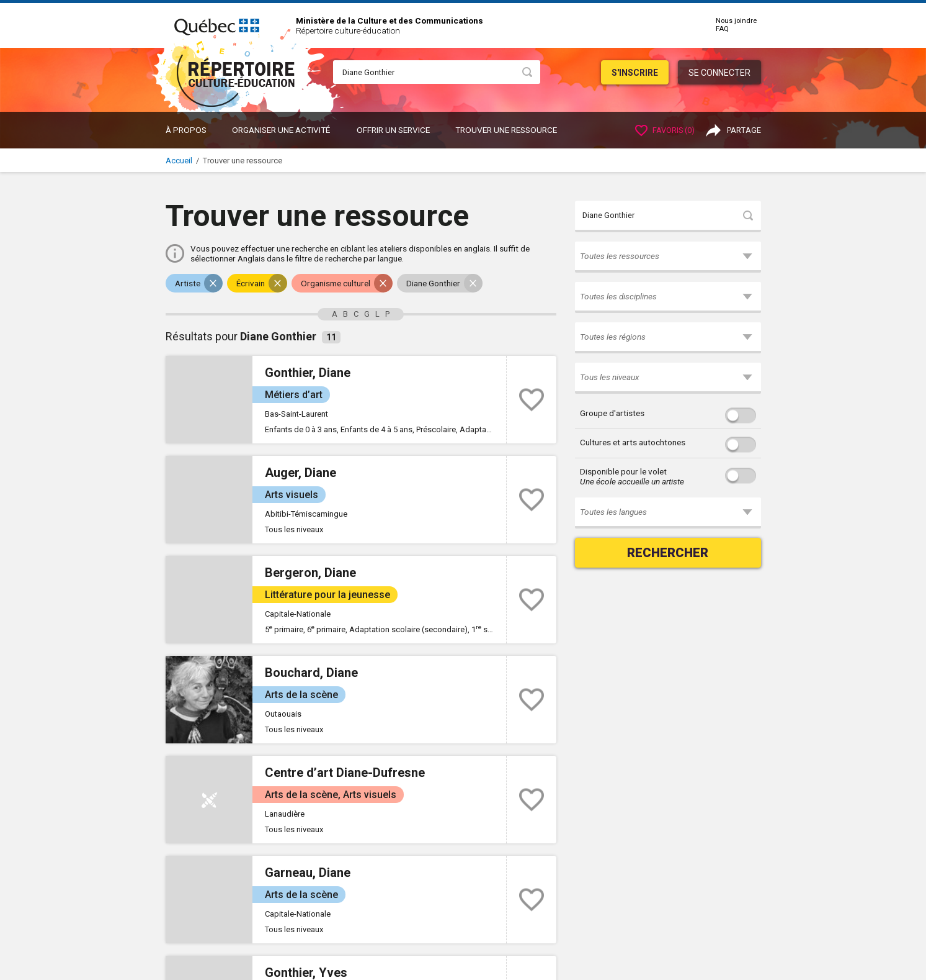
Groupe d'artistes (612, 413)
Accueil (179, 160)
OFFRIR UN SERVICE (393, 130)
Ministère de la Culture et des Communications (389, 20)
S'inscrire (635, 73)
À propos (186, 130)
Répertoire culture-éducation (348, 30)
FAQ (722, 29)
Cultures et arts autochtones (632, 442)
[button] (668, 257)
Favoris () (665, 130)
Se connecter (719, 73)
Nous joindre (736, 21)
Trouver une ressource (506, 130)
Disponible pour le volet (632, 476)
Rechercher (667, 552)
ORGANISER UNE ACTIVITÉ (281, 130)
